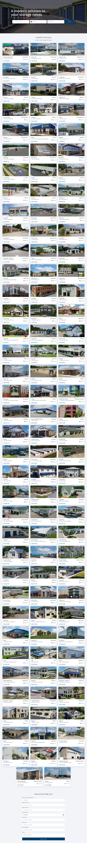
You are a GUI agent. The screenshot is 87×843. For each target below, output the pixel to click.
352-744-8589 (34, 644)
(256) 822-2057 (34, 402)
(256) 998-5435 (34, 382)
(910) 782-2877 (62, 543)
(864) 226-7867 (62, 201)
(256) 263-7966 (62, 443)
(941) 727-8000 (62, 704)
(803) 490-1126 (6, 423)
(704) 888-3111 (62, 141)
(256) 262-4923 (62, 382)
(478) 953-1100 (34, 563)
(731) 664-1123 (6, 443)
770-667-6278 (34, 322)
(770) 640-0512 (62, 362)
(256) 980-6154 (34, 443)
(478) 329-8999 (62, 563)
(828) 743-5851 (34, 121)
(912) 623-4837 (62, 583)
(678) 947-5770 (6, 322)
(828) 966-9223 (6, 121)
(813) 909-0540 (34, 664)
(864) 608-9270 (6, 181)
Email (23, 832)
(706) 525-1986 (6, 241)
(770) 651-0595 (34, 302)
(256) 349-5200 (6, 463)
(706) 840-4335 (6, 503)
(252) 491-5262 (62, 503)
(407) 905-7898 (6, 644)
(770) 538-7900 (6, 282)
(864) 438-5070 (62, 161)
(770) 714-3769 (62, 483)
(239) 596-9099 (34, 724)
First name (24, 817)
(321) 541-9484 (62, 664)
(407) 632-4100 (62, 644)
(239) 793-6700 (6, 744)
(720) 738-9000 (48, 785)
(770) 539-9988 (62, 241)
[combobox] (38, 21)
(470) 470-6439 (6, 302)
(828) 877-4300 (6, 101)
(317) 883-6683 (6, 60)
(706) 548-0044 (6, 382)
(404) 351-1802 (62, 423)
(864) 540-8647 (6, 221)
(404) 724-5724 (62, 402)
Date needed (25, 812)
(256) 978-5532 (6, 483)
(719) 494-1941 (62, 764)
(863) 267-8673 (34, 684)
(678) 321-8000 (34, 262)
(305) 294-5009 (6, 764)
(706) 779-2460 (34, 221)
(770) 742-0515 (34, 503)
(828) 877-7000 (34, 81)
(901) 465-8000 (6, 543)
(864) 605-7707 (6, 161)
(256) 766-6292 (62, 463)
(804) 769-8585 (34, 141)
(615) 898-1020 (6, 141)
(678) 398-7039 (6, 402)
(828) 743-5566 (34, 101)
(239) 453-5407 (6, 724)
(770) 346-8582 (62, 322)
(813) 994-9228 (6, 664)
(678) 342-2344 (34, 483)
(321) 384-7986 (6, 684)
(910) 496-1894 (62, 262)
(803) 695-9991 (34, 423)
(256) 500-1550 (34, 342)
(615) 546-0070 (62, 121)
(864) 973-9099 (34, 181)
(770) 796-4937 (34, 362)
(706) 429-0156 (34, 241)
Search (69, 21)
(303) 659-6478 (34, 764)
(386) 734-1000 (34, 624)
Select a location (25, 802)
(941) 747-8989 (62, 684)
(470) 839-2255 (34, 282)
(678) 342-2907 (34, 463)
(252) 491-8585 (6, 523)
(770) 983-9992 (62, 221)
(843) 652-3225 (34, 543)
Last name (24, 822)
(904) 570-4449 (34, 604)
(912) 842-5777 (6, 583)
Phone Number (25, 827)
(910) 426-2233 (62, 302)
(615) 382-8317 (6, 81)
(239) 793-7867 (62, 724)
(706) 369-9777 (62, 342)
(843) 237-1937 (6, 563)
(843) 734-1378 (62, 523)
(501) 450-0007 (6, 604)
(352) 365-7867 (62, 624)
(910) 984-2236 (34, 523)
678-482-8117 (6, 342)
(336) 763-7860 (62, 81)
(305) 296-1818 (34, 744)
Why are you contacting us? (28, 797)
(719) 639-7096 (20, 785)
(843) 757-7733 (34, 583)
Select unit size (25, 807)
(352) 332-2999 (62, 604)
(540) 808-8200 (62, 60)
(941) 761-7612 (34, 704)
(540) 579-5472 (34, 60)
